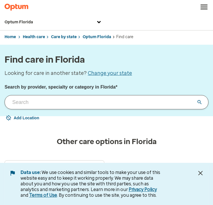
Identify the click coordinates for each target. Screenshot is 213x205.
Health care (34, 36)
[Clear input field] (199, 102)
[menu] (204, 7)
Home (10, 36)
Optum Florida (53, 22)
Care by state (64, 36)
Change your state (110, 73)
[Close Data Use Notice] (200, 173)
